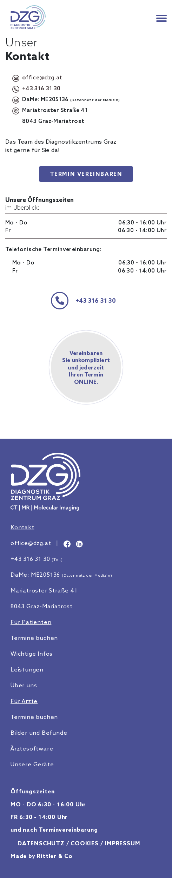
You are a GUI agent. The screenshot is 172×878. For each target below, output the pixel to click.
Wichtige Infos (32, 653)
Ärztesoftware (32, 748)
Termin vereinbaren (86, 173)
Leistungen (27, 669)
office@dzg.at (42, 77)
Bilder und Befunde (39, 732)
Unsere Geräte (32, 764)
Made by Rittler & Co (42, 855)
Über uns (24, 685)
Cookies (85, 843)
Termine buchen (34, 637)
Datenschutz (41, 843)
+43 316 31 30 (41, 88)
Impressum (122, 843)
